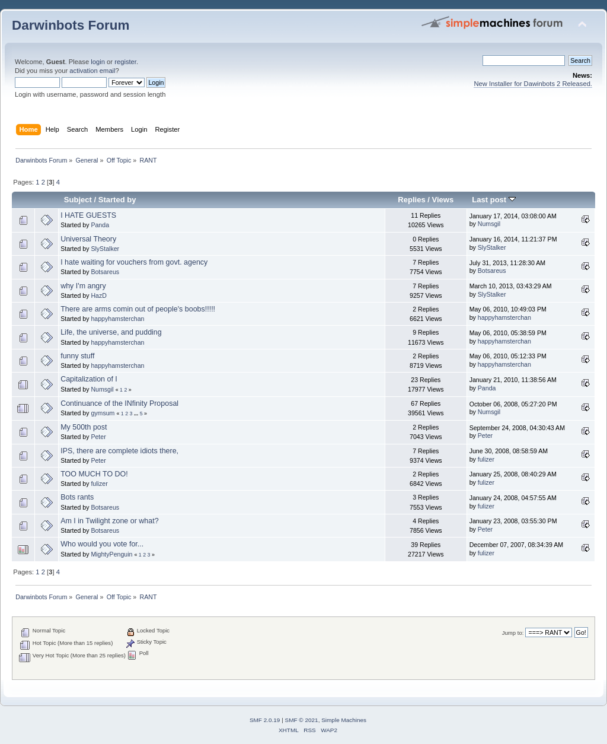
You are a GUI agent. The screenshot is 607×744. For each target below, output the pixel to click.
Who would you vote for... (101, 544)
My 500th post (83, 427)
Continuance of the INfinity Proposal (119, 403)
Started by (117, 199)
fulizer (486, 459)
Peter (98, 436)
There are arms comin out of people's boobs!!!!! (137, 309)
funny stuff (77, 356)
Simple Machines (343, 720)
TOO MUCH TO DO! (94, 474)
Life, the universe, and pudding (111, 332)
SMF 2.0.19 (265, 720)
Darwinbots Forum (70, 25)
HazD (99, 295)
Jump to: (513, 632)
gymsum (102, 412)
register (125, 61)
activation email (92, 70)
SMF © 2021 (301, 720)
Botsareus (105, 271)
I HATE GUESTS (88, 215)
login (98, 61)
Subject (78, 199)
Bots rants (77, 497)
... (137, 413)
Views (443, 199)
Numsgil (489, 223)
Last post (494, 199)
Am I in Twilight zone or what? (109, 521)
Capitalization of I (88, 379)
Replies (411, 199)
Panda (100, 224)
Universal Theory (88, 239)
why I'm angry (83, 286)
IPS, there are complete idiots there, (119, 451)
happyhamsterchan (117, 318)
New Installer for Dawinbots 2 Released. (533, 83)
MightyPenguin (111, 554)
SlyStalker (105, 248)
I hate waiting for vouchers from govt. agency (133, 262)
